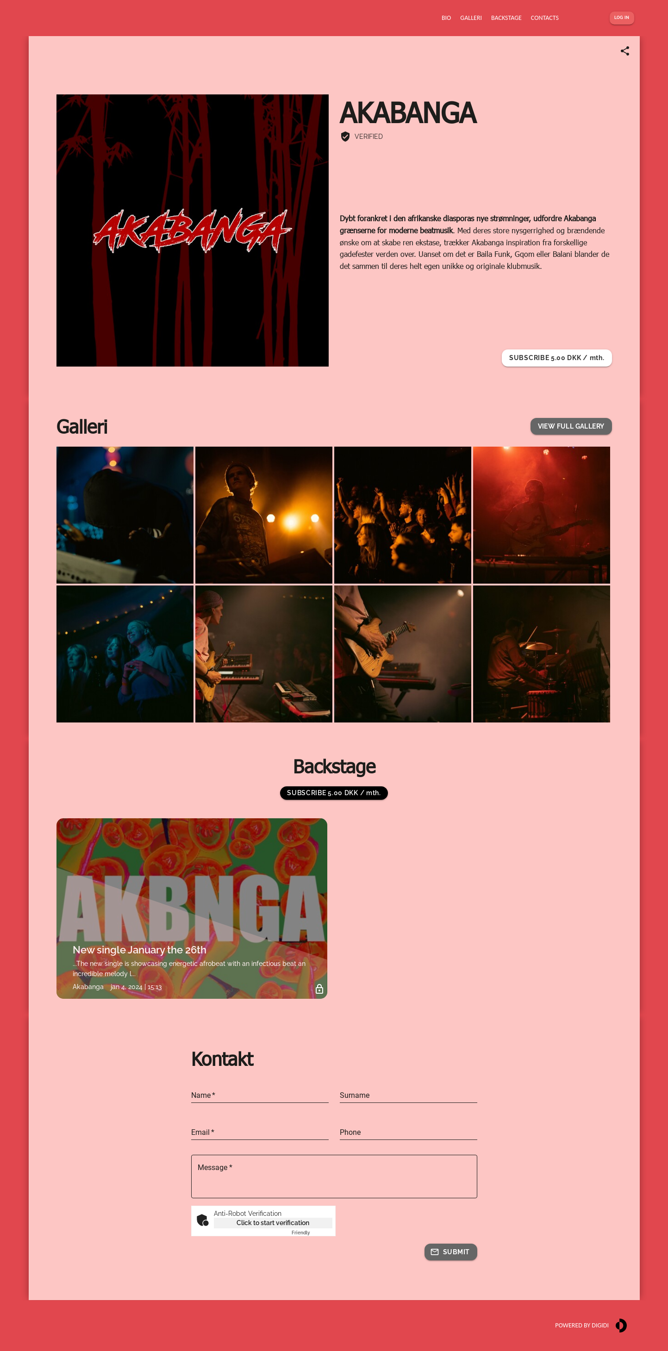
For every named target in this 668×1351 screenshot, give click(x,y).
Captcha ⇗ (312, 1232)
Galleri (81, 426)
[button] (571, 426)
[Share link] (625, 51)
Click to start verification (273, 1222)
